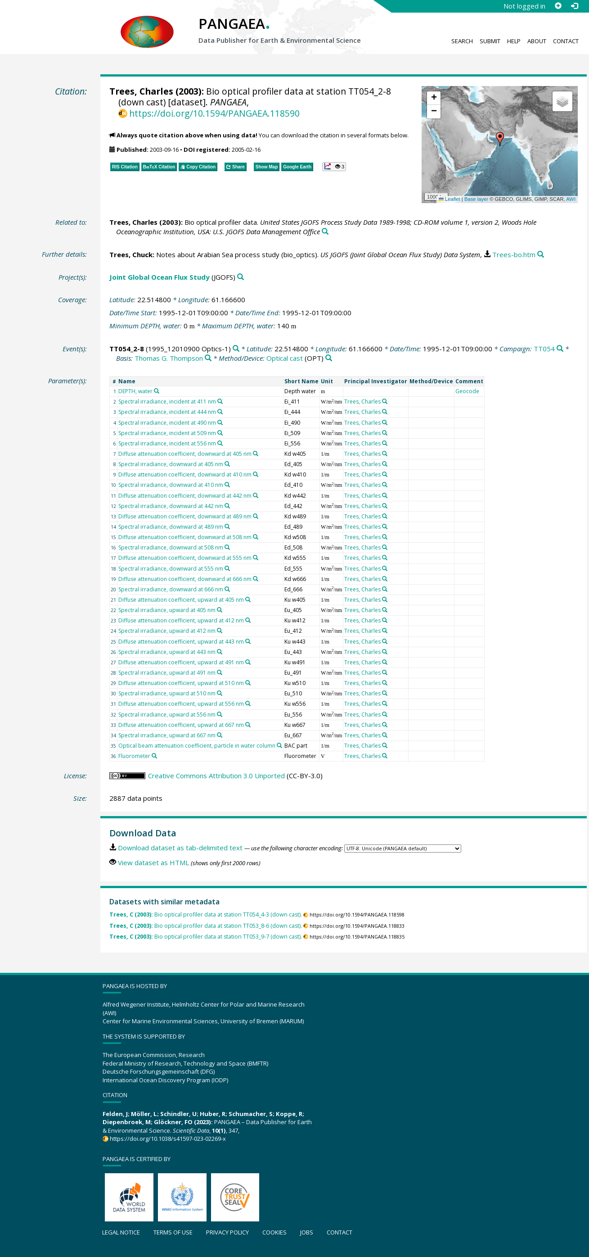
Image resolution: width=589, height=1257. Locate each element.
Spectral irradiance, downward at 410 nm (170, 485)
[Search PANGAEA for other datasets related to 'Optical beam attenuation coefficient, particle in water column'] (279, 745)
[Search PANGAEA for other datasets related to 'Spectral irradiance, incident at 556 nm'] (220, 443)
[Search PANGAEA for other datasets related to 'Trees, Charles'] (384, 401)
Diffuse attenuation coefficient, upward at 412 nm (181, 620)
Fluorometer (134, 756)
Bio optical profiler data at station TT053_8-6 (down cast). (205, 926)
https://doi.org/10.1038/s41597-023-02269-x (168, 1138)
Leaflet (449, 199)
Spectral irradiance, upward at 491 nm (167, 672)
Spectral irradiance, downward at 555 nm (170, 568)
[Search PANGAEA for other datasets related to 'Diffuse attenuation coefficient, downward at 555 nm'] (255, 557)
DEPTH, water (135, 391)
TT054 (544, 348)
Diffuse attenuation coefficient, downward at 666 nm (185, 579)
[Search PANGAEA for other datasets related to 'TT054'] (560, 348)
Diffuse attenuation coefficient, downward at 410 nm (185, 474)
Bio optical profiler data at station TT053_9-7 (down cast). (205, 936)
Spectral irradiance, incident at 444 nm (167, 412)
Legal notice (121, 1232)
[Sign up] (558, 5)
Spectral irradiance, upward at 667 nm (167, 735)
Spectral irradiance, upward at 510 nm (167, 693)
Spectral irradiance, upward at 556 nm (167, 714)
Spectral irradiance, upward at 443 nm (167, 652)
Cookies (274, 1232)
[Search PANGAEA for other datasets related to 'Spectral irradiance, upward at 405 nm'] (219, 610)
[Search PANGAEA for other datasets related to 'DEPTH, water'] (156, 391)
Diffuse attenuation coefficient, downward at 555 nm (185, 558)
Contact (566, 41)
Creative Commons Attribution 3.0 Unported (216, 775)
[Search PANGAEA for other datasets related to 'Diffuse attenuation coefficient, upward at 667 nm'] (248, 724)
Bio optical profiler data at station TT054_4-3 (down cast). (205, 914)
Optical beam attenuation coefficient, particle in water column (196, 745)
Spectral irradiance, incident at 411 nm (167, 401)
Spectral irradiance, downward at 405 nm (170, 464)
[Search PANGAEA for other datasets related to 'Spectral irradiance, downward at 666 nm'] (227, 589)
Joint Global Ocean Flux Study (159, 276)
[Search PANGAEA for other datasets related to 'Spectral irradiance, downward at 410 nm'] (227, 484)
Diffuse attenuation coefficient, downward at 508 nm (185, 537)
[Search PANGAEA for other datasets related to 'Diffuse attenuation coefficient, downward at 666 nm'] (255, 578)
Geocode (467, 391)
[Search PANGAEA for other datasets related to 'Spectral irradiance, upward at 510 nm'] (219, 693)
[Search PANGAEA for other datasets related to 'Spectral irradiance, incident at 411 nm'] (220, 401)
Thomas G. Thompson (169, 358)
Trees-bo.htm (513, 254)
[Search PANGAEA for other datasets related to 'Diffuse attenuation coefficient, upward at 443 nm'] (248, 641)
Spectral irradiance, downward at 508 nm (170, 547)
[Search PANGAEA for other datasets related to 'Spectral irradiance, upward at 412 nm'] (219, 630)
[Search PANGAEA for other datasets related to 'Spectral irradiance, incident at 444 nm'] (220, 411)
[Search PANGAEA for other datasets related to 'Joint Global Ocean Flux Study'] (240, 277)
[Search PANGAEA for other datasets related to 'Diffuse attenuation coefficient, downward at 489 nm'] (255, 516)
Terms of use (173, 1232)
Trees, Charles (141, 91)
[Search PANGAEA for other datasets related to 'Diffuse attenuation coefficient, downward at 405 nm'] (255, 453)
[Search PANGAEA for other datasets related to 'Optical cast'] (328, 358)
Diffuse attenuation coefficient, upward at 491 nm (181, 662)
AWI (571, 199)
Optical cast (284, 358)
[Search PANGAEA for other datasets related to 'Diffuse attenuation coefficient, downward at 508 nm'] (255, 537)
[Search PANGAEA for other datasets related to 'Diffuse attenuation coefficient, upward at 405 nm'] (248, 599)
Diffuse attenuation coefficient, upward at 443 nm (181, 641)
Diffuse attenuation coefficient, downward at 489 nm (185, 516)
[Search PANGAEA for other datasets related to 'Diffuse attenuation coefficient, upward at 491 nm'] (248, 662)
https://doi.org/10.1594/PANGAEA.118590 (214, 113)
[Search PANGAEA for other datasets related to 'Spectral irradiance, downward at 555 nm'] (227, 568)
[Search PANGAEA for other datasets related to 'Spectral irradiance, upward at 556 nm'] (219, 714)
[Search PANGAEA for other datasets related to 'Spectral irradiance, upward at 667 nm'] (219, 735)
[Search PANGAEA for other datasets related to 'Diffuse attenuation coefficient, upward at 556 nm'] (248, 703)
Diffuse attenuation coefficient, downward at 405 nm (185, 454)
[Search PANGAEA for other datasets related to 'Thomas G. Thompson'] (208, 358)
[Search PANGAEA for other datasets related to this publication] (325, 231)
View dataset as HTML (153, 862)
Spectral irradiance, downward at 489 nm (170, 527)
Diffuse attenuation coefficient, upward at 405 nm (181, 600)
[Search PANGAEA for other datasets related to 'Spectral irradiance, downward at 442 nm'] (227, 505)
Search (462, 41)
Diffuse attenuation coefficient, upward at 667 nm (181, 725)
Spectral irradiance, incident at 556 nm (167, 443)
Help (514, 41)
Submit (490, 41)
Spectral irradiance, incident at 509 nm (167, 433)
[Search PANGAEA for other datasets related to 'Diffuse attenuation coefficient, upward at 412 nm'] (248, 620)
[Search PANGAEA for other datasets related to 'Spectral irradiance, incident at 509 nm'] (220, 433)
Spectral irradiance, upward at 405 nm (167, 610)
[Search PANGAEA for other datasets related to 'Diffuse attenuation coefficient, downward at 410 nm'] (255, 474)
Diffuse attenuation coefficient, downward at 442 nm (185, 495)
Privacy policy (227, 1232)
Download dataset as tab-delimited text (180, 847)
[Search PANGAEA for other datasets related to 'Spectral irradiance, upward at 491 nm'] (219, 672)
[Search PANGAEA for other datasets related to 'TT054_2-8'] (236, 348)
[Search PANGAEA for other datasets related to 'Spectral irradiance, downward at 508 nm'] (227, 547)
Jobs (306, 1232)
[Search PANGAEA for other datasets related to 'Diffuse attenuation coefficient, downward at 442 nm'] (255, 495)
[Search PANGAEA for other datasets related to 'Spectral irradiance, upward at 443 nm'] (219, 651)
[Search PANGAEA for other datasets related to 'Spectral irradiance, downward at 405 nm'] (227, 464)
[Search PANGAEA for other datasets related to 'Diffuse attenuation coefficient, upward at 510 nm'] (248, 682)
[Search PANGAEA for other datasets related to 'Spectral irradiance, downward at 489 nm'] (227, 526)
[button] (500, 139)
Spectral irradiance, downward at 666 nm (170, 589)
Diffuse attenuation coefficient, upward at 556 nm (181, 704)
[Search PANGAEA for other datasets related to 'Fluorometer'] (154, 755)
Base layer (476, 199)
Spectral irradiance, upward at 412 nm (167, 631)
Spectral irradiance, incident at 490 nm (167, 423)
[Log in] (574, 5)
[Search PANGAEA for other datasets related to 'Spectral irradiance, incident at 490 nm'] (220, 422)
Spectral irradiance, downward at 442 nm (170, 506)
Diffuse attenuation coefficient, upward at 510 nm (181, 683)
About (536, 41)
